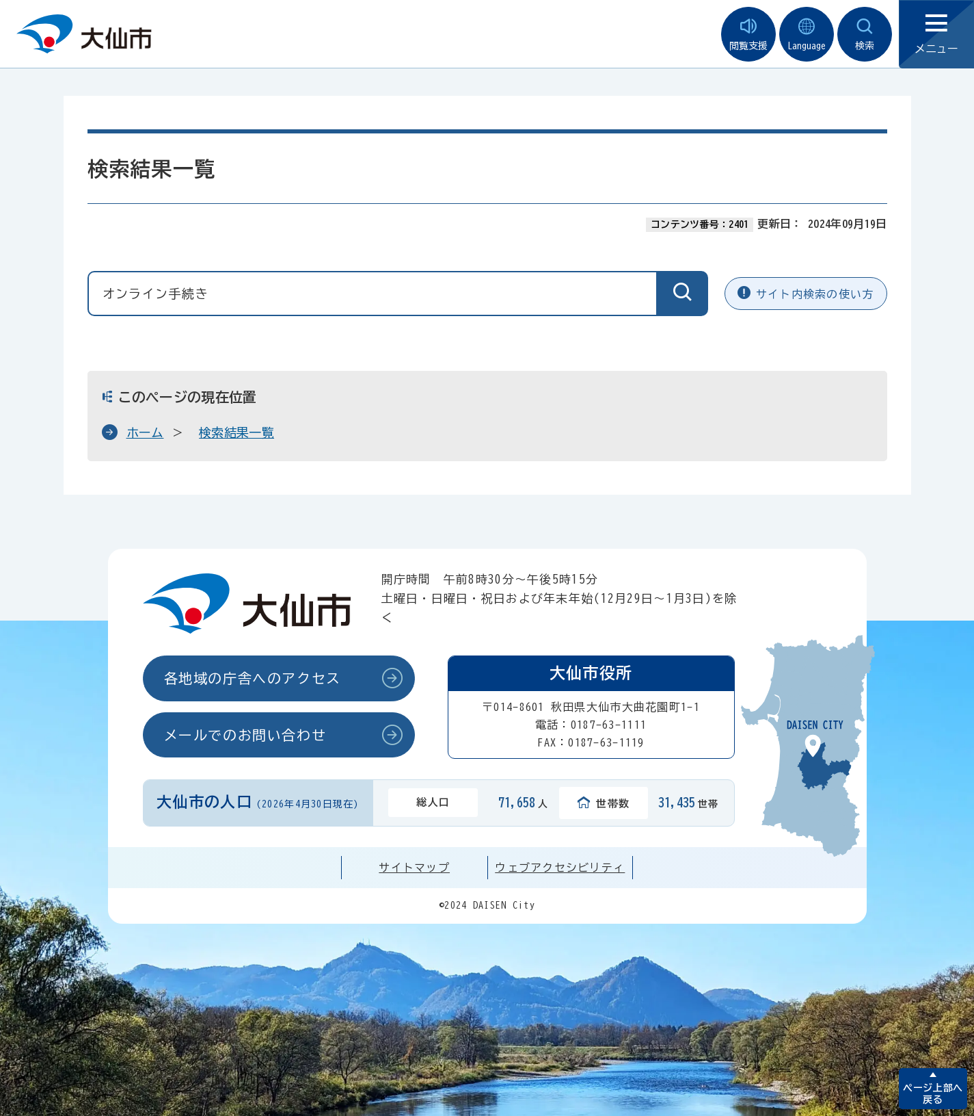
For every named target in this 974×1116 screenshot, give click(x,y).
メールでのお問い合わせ (245, 735)
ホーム (145, 432)
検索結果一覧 (236, 432)
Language (806, 34)
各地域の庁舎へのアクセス (252, 678)
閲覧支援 (748, 34)
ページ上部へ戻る (932, 1093)
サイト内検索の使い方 (806, 293)
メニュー (936, 34)
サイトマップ (414, 867)
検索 (864, 34)
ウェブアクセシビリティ (560, 867)
